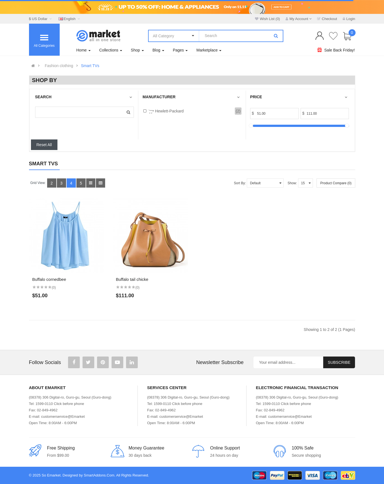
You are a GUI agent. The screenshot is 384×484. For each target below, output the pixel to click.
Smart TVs (90, 66)
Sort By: (240, 183)
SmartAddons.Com (99, 475)
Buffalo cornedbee (49, 279)
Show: (292, 183)
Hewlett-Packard (166, 111)
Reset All (44, 145)
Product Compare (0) (335, 183)
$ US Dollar (41, 19)
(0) (54, 287)
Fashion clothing (59, 66)
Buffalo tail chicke (132, 279)
